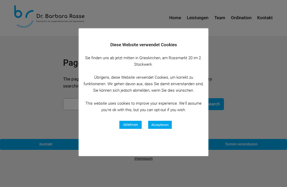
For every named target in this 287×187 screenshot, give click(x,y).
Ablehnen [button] (130, 125)
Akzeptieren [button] (160, 125)
